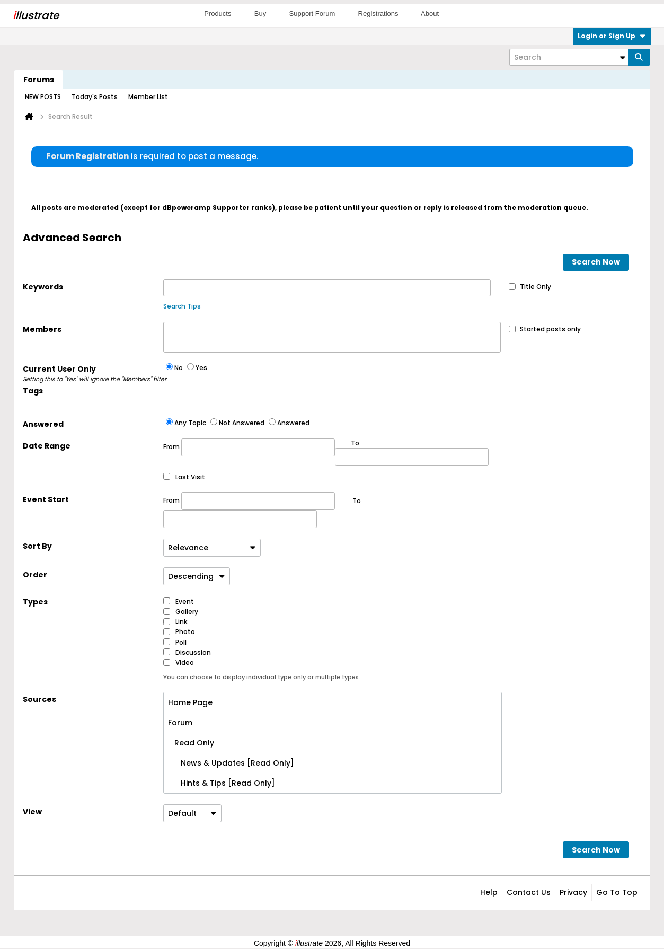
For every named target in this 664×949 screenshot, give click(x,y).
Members (42, 329)
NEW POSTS (43, 96)
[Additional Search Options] (622, 57)
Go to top (617, 892)
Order (35, 574)
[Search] (568, 57)
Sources (39, 699)
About (430, 13)
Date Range (46, 446)
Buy (260, 13)
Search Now (596, 262)
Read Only (191, 742)
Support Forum (312, 13)
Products (217, 13)
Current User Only (93, 374)
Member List (148, 96)
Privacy (573, 892)
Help (489, 892)
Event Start (46, 499)
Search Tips (182, 306)
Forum (180, 722)
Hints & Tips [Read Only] (221, 783)
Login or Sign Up (612, 35)
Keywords (43, 287)
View (32, 811)
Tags (33, 390)
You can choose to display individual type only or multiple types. (261, 677)
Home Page (190, 702)
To (356, 500)
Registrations (378, 13)
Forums (38, 79)
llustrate (36, 15)
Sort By (37, 546)
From (249, 447)
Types (35, 601)
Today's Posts (95, 96)
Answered (43, 424)
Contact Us (529, 892)
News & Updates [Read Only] (231, 763)
